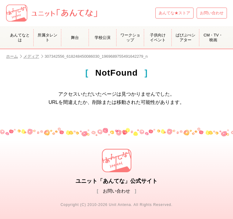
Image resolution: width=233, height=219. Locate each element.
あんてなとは (20, 37)
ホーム (14, 56)
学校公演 (102, 37)
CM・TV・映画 (213, 37)
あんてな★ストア (174, 13)
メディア (33, 56)
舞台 (75, 37)
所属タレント (47, 37)
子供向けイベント (158, 37)
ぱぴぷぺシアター (185, 37)
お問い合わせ (212, 13)
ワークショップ (130, 37)
